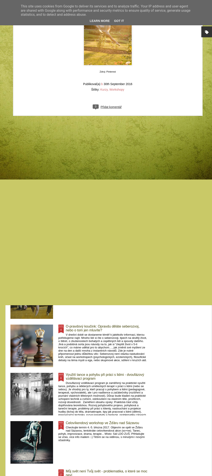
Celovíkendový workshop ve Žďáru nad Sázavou (102, 423)
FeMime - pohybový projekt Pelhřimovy (95, 230)
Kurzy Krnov (27, 194)
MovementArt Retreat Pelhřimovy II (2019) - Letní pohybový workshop (135, 199)
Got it (119, 21)
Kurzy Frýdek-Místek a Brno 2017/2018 (95, 278)
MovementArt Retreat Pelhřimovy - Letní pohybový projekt (185, 197)
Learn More (100, 21)
